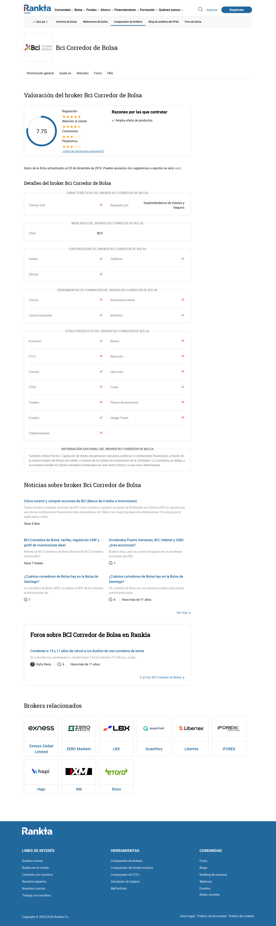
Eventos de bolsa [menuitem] (66, 21)
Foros (98, 73)
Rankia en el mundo (35, 868)
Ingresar (212, 10)
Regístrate (237, 10)
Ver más (184, 612)
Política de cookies (241, 916)
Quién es (65, 73)
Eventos (205, 888)
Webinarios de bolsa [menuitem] (95, 21)
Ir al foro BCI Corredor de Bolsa (162, 677)
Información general (40, 73)
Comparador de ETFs (125, 874)
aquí (178, 168)
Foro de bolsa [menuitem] (193, 21)
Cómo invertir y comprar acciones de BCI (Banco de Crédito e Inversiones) (80, 501)
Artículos (83, 73)
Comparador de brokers (126, 861)
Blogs (203, 868)
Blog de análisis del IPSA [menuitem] (164, 21)
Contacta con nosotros (37, 874)
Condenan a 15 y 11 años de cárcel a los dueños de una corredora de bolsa (87, 650)
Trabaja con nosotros (36, 895)
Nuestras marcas (33, 888)
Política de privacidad (211, 916)
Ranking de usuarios (213, 874)
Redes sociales (210, 894)
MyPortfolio (119, 888)
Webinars (206, 881)
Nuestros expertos (34, 881)
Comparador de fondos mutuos (132, 868)
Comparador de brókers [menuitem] (128, 21)
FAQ (110, 73)
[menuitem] (64, 10)
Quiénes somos (32, 861)
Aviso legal (187, 916)
